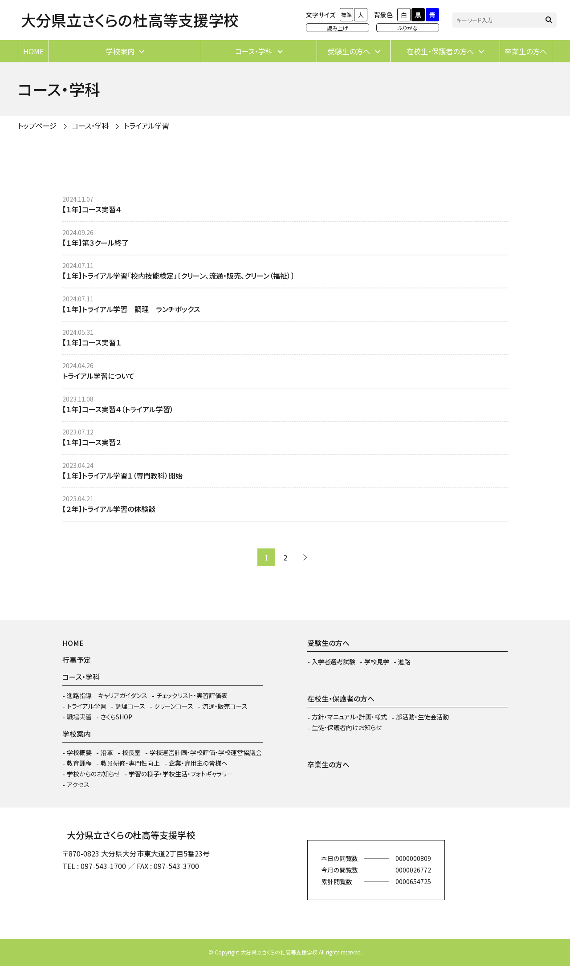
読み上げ (337, 28)
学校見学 (376, 661)
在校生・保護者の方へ (440, 51)
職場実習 (79, 716)
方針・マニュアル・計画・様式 (349, 716)
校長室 (131, 752)
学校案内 (120, 51)
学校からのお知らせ (93, 773)
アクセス (78, 784)
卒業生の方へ (526, 51)
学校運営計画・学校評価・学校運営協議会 (206, 752)
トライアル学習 (146, 125)
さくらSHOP (116, 716)
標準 (346, 14)
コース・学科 (254, 51)
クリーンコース (173, 706)
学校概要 (79, 752)
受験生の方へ (349, 51)
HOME (33, 51)
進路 (404, 661)
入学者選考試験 (333, 661)
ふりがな (408, 28)
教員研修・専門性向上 (130, 763)
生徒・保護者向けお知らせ (347, 727)
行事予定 (76, 659)
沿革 (107, 752)
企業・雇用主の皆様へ (198, 763)
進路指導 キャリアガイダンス (107, 695)
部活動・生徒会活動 (422, 716)
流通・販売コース (225, 706)
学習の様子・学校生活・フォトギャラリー (181, 773)
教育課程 (79, 763)
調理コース (130, 706)
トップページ (37, 125)
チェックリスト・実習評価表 (192, 695)
